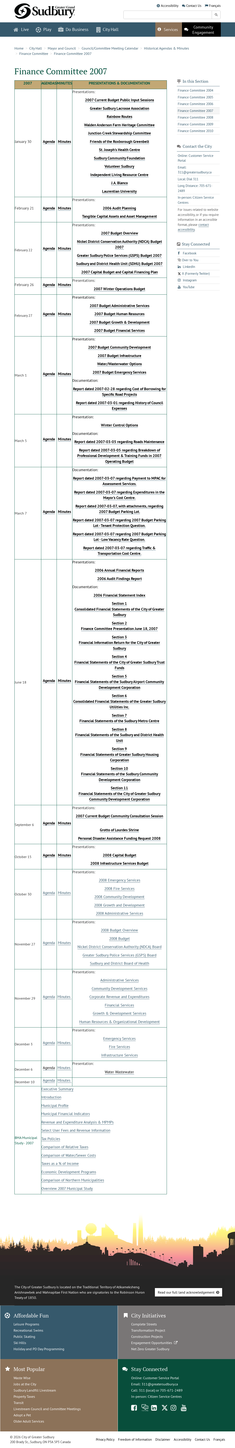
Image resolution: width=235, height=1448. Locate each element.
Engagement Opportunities (154, 1342)
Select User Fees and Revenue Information (75, 1130)
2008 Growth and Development (119, 905)
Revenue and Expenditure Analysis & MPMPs (77, 1122)
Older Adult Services (29, 1421)
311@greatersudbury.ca (160, 1384)
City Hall (35, 48)
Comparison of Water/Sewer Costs (68, 1155)
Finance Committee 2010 (195, 131)
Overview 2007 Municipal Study (67, 1188)
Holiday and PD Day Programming (39, 1349)
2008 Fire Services (119, 888)
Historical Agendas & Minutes (166, 48)
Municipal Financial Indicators (65, 1113)
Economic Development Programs (68, 1172)
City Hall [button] (107, 29)
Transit (19, 1402)
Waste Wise (22, 1378)
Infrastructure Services (119, 1055)
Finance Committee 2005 (195, 97)
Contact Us (193, 6)
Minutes (64, 892)
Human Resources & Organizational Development (119, 1021)
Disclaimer (162, 1439)
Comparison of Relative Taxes (64, 1147)
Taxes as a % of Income (60, 1163)
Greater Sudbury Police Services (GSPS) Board (119, 955)
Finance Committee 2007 (73, 53)
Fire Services (119, 1046)
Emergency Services (119, 1038)
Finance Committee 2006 (195, 104)
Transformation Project (148, 1330)
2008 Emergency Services (119, 880)
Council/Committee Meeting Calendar (110, 48)
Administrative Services (119, 980)
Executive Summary (57, 1089)
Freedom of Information (135, 1439)
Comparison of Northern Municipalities (72, 1180)
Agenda (49, 892)
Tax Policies (50, 1138)
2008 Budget (119, 938)
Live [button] (21, 29)
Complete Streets (144, 1324)
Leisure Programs (26, 1324)
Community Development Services (119, 988)
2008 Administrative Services (119, 913)
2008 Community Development (119, 896)
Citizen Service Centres (165, 1396)
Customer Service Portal (161, 1378)
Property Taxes (24, 1396)
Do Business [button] (73, 29)
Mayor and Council (62, 48)
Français (215, 6)
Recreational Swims (28, 1330)
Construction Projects (147, 1336)
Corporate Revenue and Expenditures (119, 996)
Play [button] (43, 29)
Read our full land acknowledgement (186, 1292)
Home (19, 48)
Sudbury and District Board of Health (119, 963)
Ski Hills (20, 1342)
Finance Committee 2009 (195, 124)
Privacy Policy (105, 1439)
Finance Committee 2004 (195, 90)
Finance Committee (33, 53)
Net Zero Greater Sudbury (150, 1349)
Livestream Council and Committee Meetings (47, 1409)
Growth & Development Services (119, 1013)
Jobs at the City (25, 1384)
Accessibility (169, 6)
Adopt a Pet (22, 1415)
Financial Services (119, 1005)
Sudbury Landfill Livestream (35, 1390)
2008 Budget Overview (119, 930)
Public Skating (24, 1336)
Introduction (51, 1097)
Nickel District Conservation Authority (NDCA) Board (119, 946)
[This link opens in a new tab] (201, 29)
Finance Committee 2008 (195, 117)
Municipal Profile (55, 1105)
